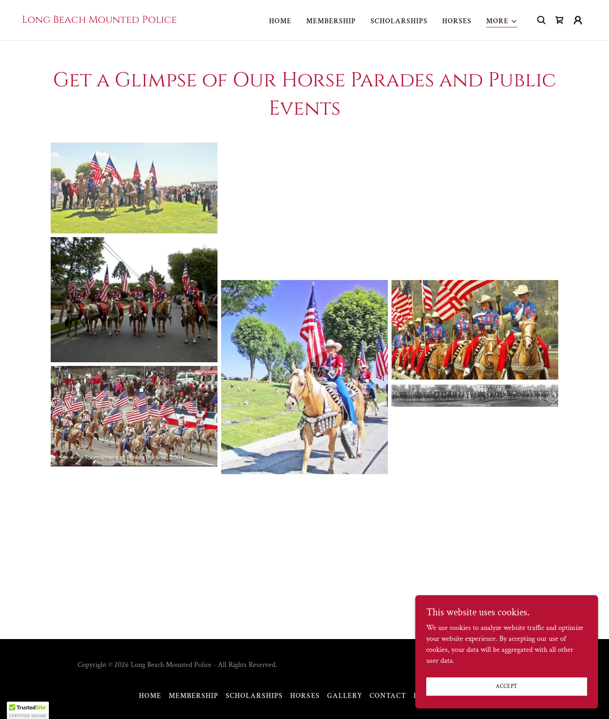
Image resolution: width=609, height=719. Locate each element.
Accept (507, 686)
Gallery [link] (344, 696)
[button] (502, 21)
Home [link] (280, 21)
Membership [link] (331, 21)
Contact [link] (388, 696)
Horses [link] (456, 21)
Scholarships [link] (399, 21)
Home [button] (150, 696)
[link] (99, 21)
